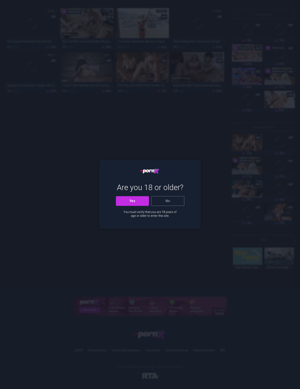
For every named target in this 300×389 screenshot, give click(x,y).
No (168, 201)
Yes (132, 201)
